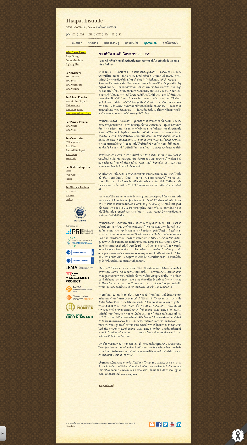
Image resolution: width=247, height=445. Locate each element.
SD (106, 34)
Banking (69, 199)
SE (113, 34)
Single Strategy (73, 56)
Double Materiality (74, 60)
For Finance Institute (77, 187)
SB (120, 34)
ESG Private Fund (74, 85)
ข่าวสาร (93, 43)
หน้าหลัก (77, 43)
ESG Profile (71, 130)
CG (73, 34)
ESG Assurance (73, 105)
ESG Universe (72, 76)
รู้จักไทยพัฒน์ (170, 43)
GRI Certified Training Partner (80, 27)
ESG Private (71, 126)
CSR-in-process (73, 142)
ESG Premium (72, 89)
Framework (71, 175)
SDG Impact (71, 154)
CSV (98, 34)
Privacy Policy (71, 426)
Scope (68, 171)
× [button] (3, 433)
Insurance (70, 195)
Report (69, 179)
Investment (71, 191)
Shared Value (72, 146)
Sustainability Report (75, 150)
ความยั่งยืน (131, 43)
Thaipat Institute (84, 20)
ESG (82, 34)
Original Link (106, 385)
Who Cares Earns (76, 52)
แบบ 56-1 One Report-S (77, 101)
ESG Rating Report (74, 109)
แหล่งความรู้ (111, 43)
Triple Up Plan (72, 64)
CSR (90, 34)
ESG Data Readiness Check (78, 113)
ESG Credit (71, 158)
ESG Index (71, 81)
